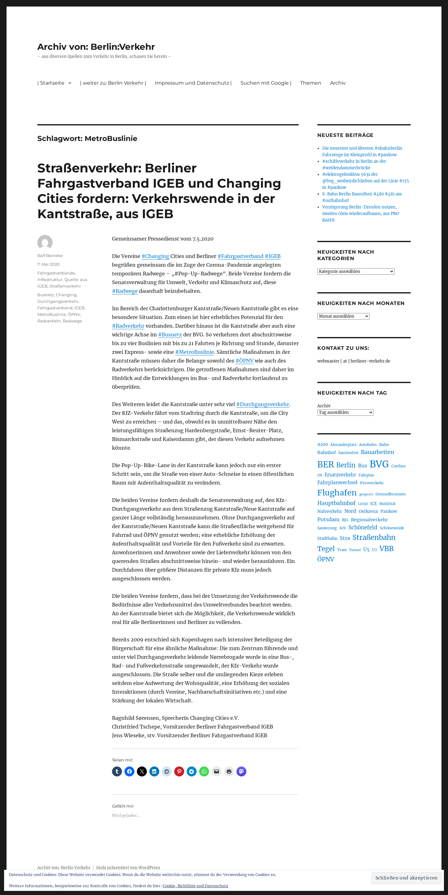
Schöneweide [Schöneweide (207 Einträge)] (392, 528)
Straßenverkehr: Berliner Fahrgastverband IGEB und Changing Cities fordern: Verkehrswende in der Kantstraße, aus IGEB (159, 190)
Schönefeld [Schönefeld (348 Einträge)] (362, 527)
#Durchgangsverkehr (262, 404)
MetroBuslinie (51, 314)
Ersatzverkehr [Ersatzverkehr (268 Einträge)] (340, 475)
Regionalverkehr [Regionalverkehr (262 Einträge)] (369, 519)
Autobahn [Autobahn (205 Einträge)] (368, 444)
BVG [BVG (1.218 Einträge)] (379, 464)
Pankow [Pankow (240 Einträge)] (388, 511)
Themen (310, 83)
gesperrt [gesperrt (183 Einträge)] (366, 494)
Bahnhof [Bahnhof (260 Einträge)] (326, 452)
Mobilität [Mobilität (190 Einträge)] (387, 504)
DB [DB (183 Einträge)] (319, 475)
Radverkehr (49, 320)
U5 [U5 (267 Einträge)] (366, 549)
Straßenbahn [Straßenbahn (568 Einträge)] (374, 537)
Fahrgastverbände (56, 272)
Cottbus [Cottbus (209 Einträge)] (398, 466)
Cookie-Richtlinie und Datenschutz (195, 885)
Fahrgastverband (54, 307)
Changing (66, 294)
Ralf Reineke (50, 255)
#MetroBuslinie (194, 352)
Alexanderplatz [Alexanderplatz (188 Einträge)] (343, 445)
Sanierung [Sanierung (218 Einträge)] (327, 528)
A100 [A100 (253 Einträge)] (322, 444)
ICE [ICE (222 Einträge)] (373, 503)
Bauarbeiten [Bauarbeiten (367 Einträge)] (377, 452)
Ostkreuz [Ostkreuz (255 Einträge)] (368, 511)
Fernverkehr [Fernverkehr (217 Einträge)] (372, 482)
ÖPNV (74, 314)
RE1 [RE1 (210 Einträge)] (345, 520)
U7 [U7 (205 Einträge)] (374, 549)
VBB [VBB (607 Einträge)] (387, 548)
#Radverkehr (128, 326)
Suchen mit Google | (266, 83)
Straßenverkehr (65, 285)
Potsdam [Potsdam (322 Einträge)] (328, 519)
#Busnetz (170, 334)
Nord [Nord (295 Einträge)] (350, 511)
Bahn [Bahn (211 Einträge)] (384, 444)
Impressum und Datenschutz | (193, 83)
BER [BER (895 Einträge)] (325, 464)
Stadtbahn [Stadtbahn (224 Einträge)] (327, 538)
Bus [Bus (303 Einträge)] (362, 466)
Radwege (72, 320)
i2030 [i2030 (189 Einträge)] (363, 504)
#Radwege (125, 291)
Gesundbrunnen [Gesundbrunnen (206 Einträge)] (391, 494)
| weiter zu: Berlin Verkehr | (113, 83)
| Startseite (50, 83)
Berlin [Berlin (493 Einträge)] (346, 465)
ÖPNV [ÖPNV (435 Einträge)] (325, 559)
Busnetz (45, 294)
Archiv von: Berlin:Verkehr (96, 46)
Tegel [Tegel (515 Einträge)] (326, 549)
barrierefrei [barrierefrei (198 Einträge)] (348, 453)
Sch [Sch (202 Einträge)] (342, 528)
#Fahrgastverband (240, 256)
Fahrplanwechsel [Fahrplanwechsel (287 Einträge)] (337, 482)
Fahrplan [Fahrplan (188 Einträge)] (366, 475)
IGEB (79, 307)
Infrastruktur (50, 279)
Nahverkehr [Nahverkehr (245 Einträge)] (329, 511)
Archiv (338, 83)
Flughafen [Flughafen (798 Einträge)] (337, 493)
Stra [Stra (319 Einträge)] (345, 538)
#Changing (155, 256)
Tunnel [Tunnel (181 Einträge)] (355, 550)
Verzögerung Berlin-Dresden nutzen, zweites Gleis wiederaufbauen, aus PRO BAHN (360, 213)
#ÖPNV (245, 361)
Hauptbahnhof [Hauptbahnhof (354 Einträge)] (336, 503)
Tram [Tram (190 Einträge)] (342, 550)
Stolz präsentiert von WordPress (128, 867)
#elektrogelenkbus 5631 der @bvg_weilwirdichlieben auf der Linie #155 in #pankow (365, 181)
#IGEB (273, 256)
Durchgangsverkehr (57, 301)
